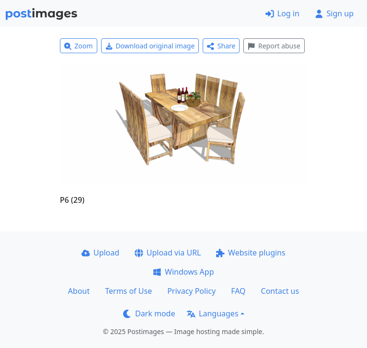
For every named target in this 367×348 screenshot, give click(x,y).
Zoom (78, 45)
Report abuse (274, 45)
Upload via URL (168, 252)
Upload (100, 252)
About (79, 291)
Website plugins (250, 252)
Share (221, 45)
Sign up (334, 13)
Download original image (150, 45)
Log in (282, 13)
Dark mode (149, 313)
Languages (212, 313)
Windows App (183, 272)
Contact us (280, 291)
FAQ (238, 291)
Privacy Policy (191, 291)
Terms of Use (128, 291)
